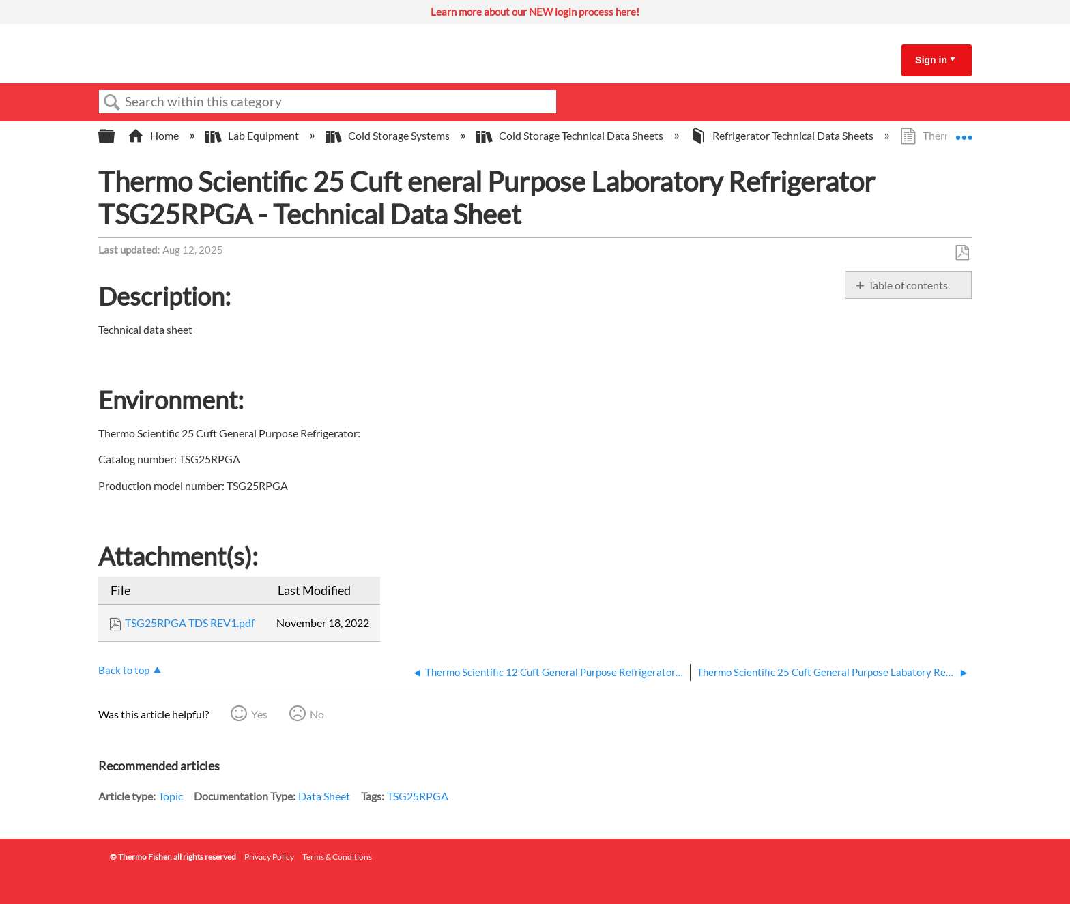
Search (112, 102)
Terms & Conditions (337, 856)
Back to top (123, 670)
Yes (259, 714)
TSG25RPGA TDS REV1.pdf (190, 622)
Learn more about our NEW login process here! (535, 11)
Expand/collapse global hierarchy (115, 136)
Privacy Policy (269, 856)
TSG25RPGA (417, 795)
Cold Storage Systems (389, 135)
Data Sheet (324, 795)
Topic (170, 795)
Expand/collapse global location (963, 131)
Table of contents (908, 284)
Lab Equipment (253, 135)
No (317, 714)
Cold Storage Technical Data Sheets (570, 135)
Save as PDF (962, 253)
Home (154, 135)
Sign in (931, 60)
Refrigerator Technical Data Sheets (783, 135)
